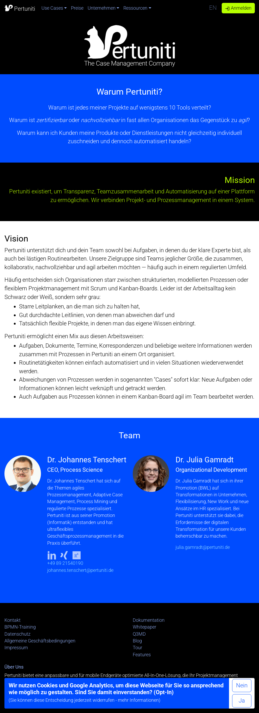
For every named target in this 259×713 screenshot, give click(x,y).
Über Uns (13, 667)
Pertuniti (19, 7)
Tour (137, 647)
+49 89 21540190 (65, 563)
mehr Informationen (138, 700)
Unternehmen (102, 8)
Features (142, 654)
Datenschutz (17, 634)
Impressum (16, 647)
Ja (242, 700)
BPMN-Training (20, 627)
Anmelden (238, 8)
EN (213, 7)
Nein (242, 685)
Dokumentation (149, 620)
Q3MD (139, 634)
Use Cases (52, 8)
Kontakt (12, 620)
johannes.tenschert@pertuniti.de (80, 570)
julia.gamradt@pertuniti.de (203, 547)
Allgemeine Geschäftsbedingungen (39, 640)
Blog (137, 640)
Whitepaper (144, 627)
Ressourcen (135, 8)
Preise (77, 8)
